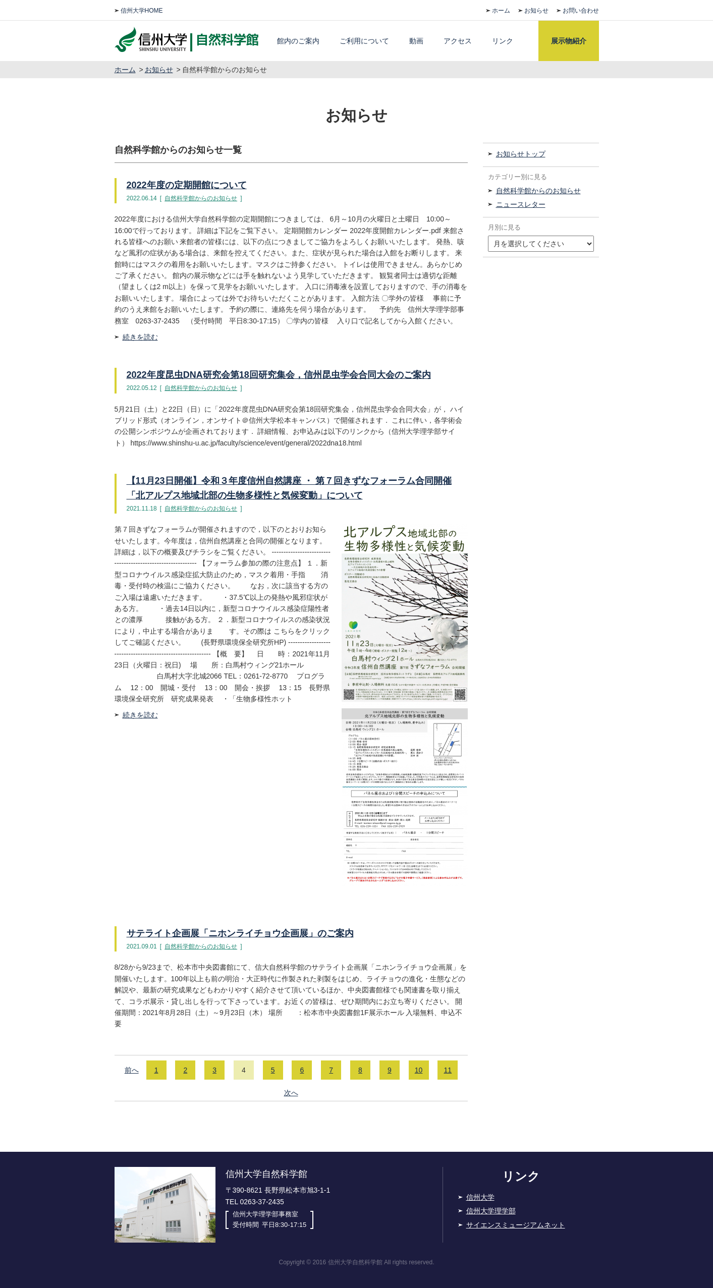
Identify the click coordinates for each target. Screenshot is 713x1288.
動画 (416, 41)
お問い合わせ (581, 10)
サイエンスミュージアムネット (515, 1225)
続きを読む (140, 337)
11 (448, 1070)
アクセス (458, 41)
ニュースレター (520, 204)
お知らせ (536, 10)
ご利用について (364, 41)
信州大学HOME (142, 10)
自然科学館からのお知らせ (200, 198)
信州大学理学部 (491, 1211)
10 (419, 1070)
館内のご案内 (298, 41)
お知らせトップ (520, 154)
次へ (291, 1093)
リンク (502, 41)
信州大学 (480, 1197)
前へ (132, 1070)
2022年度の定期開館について (187, 185)
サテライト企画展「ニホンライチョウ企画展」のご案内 (240, 933)
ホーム (501, 10)
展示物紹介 (568, 41)
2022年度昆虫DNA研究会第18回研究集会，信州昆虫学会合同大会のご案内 (279, 375)
